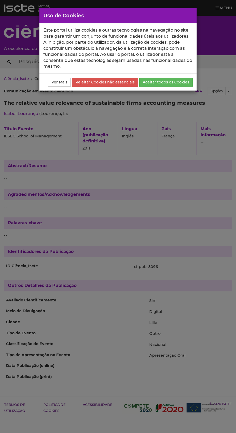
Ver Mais (59, 82)
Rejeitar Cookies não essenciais (105, 82)
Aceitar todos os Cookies (166, 82)
